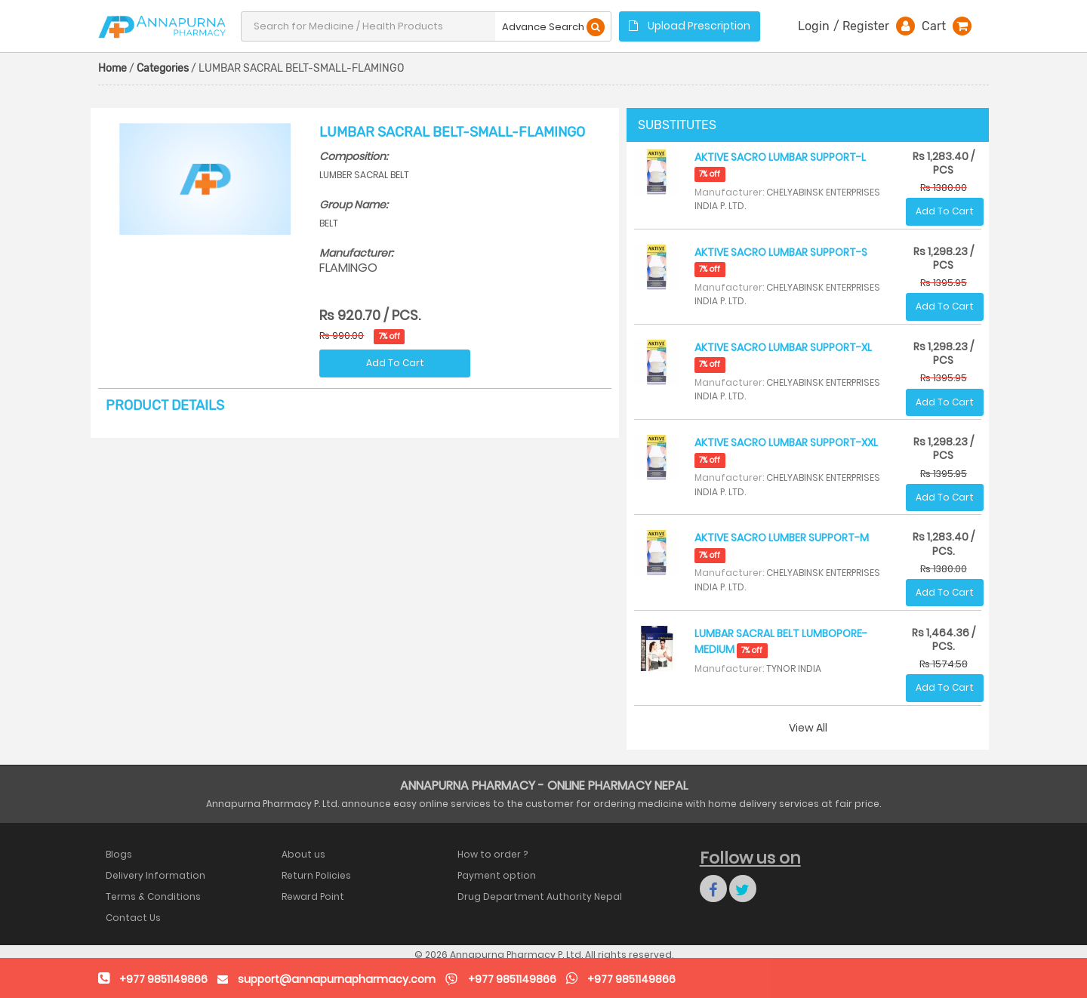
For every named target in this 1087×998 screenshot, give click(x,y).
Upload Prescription (689, 25)
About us (303, 854)
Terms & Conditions (153, 896)
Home (112, 68)
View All (808, 727)
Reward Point (313, 896)
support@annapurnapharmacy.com (337, 979)
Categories (163, 68)
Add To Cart (395, 362)
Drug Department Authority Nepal (539, 896)
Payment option (496, 875)
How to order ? (492, 854)
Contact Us (133, 917)
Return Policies (316, 875)
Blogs (119, 854)
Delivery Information (155, 875)
